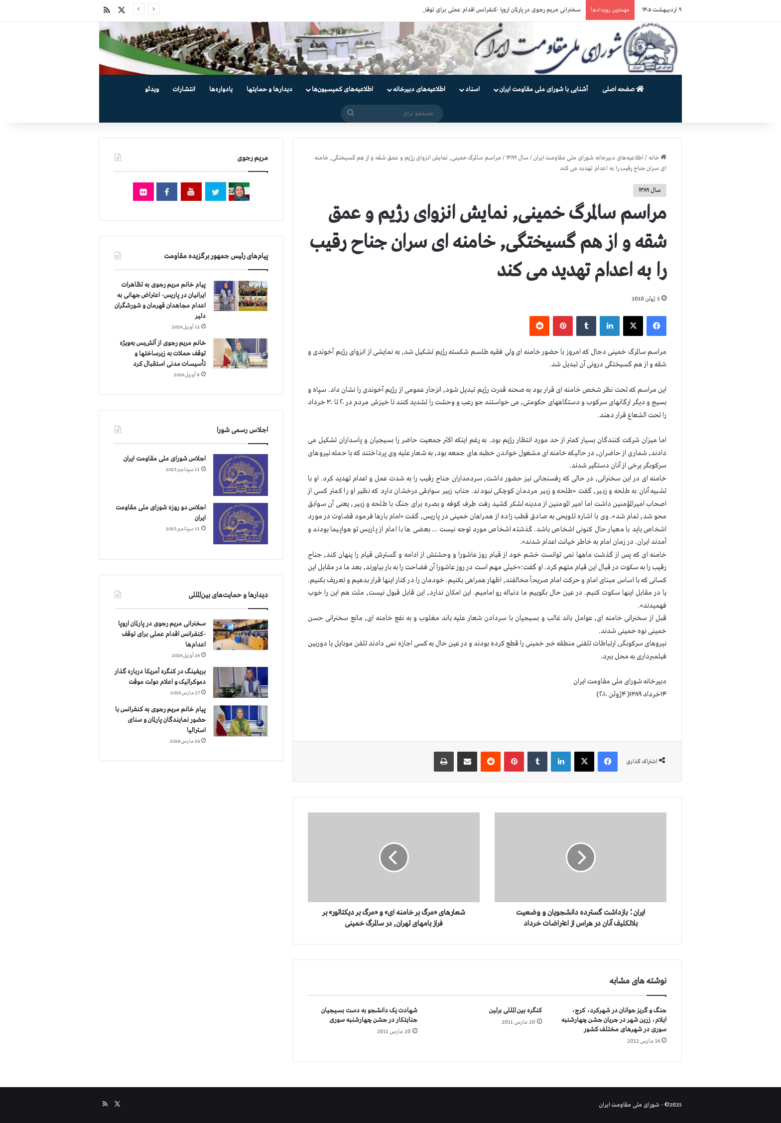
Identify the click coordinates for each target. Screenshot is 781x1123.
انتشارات (184, 89)
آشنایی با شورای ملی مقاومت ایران (544, 89)
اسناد (472, 89)
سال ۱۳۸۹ (517, 158)
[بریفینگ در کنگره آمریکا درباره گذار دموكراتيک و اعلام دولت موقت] (240, 682)
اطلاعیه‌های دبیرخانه (419, 89)
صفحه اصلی (623, 89)
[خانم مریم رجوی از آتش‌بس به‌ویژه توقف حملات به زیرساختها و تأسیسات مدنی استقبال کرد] (240, 353)
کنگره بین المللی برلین (515, 1010)
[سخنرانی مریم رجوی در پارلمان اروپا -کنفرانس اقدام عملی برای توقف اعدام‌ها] (240, 634)
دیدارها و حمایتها (269, 89)
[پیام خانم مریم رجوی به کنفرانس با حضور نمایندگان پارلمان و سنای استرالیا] (240, 721)
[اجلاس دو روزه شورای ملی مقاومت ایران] (240, 523)
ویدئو (152, 89)
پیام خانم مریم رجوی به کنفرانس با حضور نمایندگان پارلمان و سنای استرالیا (160, 720)
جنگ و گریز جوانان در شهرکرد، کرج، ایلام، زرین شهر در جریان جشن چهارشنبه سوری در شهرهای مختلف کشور (613, 1020)
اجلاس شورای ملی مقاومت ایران (165, 459)
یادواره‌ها (221, 89)
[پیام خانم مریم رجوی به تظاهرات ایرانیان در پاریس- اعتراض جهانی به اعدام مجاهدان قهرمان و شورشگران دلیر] (240, 295)
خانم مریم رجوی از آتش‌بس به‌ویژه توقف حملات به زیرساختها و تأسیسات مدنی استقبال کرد (163, 353)
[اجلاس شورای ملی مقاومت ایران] (240, 474)
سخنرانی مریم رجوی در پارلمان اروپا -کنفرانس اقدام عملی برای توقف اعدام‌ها (491, 10)
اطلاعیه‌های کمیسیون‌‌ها (342, 89)
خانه (657, 158)
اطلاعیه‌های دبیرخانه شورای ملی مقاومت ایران (588, 158)
